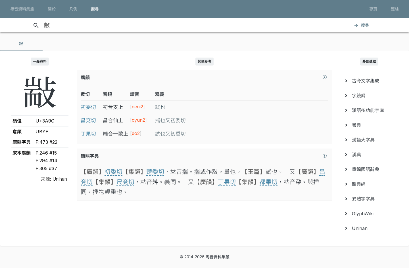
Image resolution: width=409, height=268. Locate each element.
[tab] (21, 43)
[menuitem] (369, 81)
